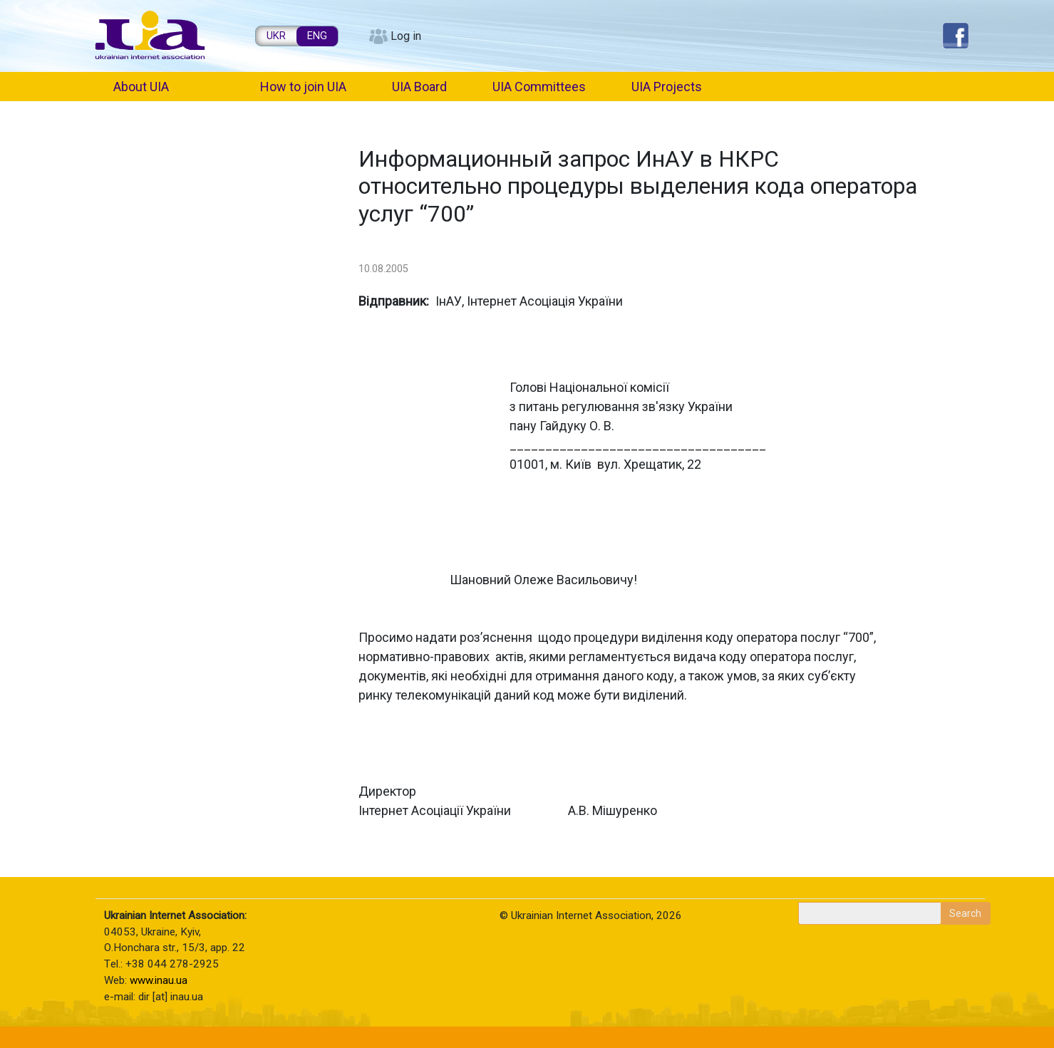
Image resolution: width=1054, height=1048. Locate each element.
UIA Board (419, 86)
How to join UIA (303, 86)
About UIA (141, 86)
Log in (406, 36)
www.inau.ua (158, 980)
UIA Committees (539, 86)
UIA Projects (666, 86)
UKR (276, 36)
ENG (317, 36)
